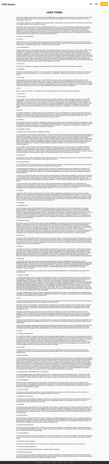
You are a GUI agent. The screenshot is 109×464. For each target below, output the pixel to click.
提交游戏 (104, 4)
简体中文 (71, 462)
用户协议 (60, 462)
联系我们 (48, 462)
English (65, 462)
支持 (96, 4)
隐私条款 (54, 462)
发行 (91, 4)
